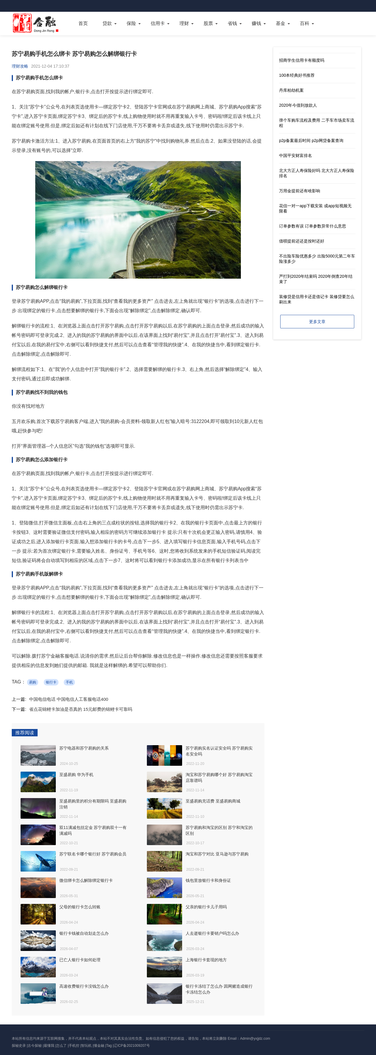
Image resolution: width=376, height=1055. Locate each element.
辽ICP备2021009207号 (132, 1046)
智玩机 (86, 1046)
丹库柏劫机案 (291, 90)
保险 (131, 23)
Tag (109, 1046)
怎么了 (61, 1046)
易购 (32, 682)
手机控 (74, 1046)
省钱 (232, 23)
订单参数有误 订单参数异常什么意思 (312, 226)
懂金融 (99, 1046)
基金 (280, 23)
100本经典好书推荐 (297, 75)
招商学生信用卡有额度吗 (301, 60)
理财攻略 (20, 66)
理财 (184, 23)
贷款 (107, 23)
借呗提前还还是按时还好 (301, 241)
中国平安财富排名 (295, 155)
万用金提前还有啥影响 (299, 190)
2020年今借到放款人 (298, 105)
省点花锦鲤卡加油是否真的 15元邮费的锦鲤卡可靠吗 (80, 709)
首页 (83, 23)
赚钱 (256, 23)
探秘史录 (19, 1046)
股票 (208, 23)
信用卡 (158, 23)
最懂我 (49, 1046)
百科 (304, 23)
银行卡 (51, 682)
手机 (69, 682)
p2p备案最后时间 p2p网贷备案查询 (311, 140)
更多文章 (317, 321)
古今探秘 (35, 1046)
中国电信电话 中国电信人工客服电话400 (68, 699)
